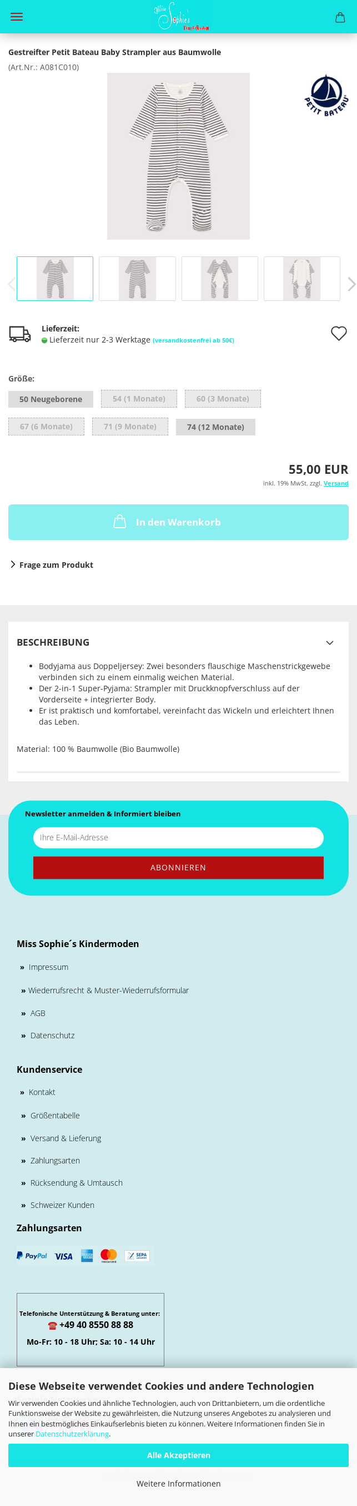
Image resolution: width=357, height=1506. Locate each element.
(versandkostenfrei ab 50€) (193, 340)
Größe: (21, 378)
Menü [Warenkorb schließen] (17, 16)
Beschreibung (53, 642)
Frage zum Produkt (56, 564)
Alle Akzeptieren (178, 1455)
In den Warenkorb (166, 521)
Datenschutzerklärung (72, 1434)
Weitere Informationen (179, 1483)
